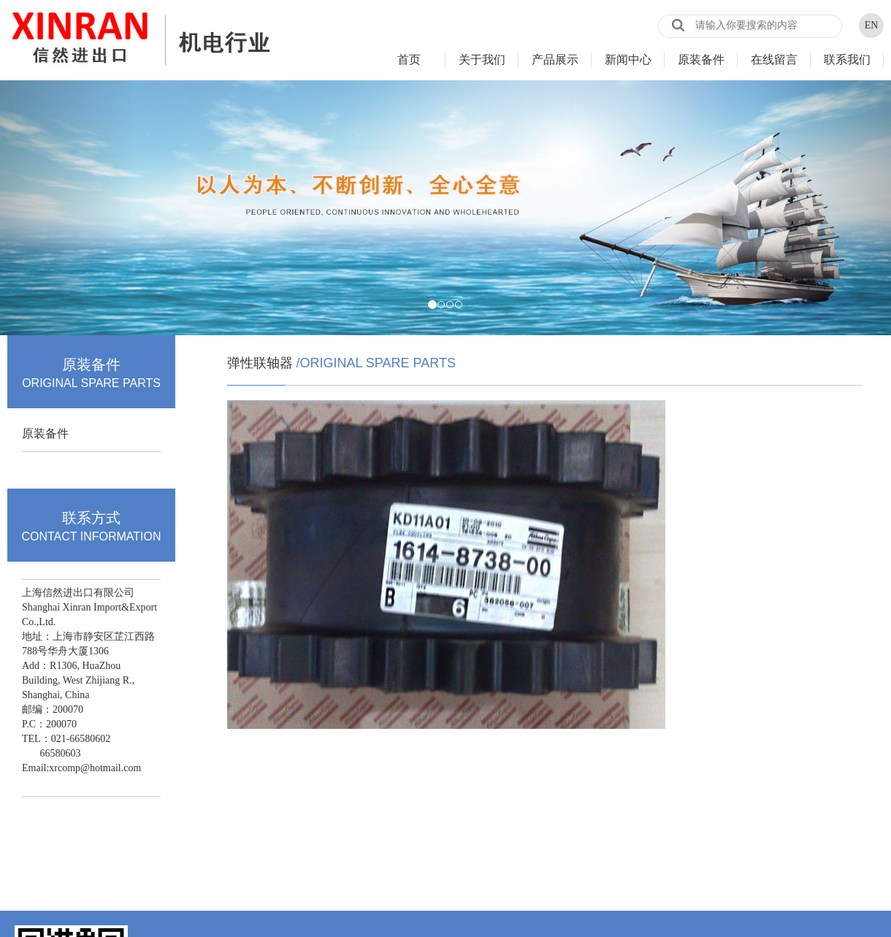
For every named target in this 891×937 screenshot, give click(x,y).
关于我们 (482, 59)
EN (872, 25)
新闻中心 (628, 59)
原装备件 (701, 59)
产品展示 (555, 59)
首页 (409, 59)
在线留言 (774, 59)
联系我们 (847, 59)
